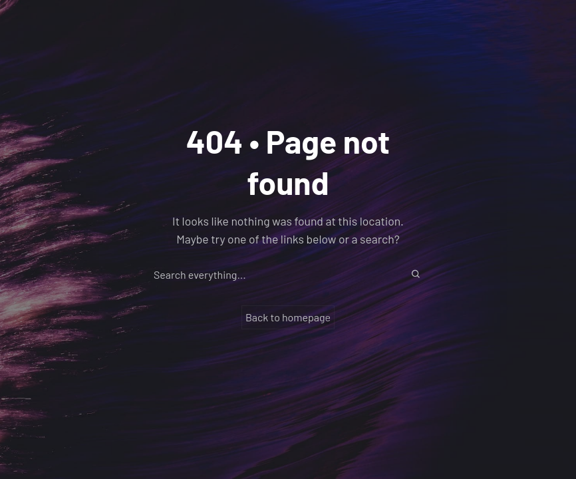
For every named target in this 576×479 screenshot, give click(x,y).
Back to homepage (288, 317)
